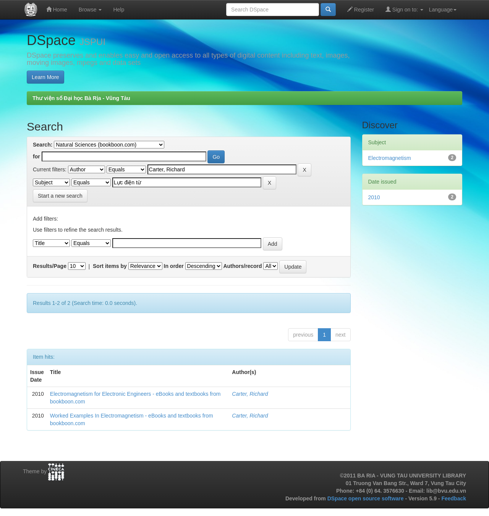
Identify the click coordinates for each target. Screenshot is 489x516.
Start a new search (60, 196)
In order (174, 266)
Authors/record (242, 266)
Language (443, 9)
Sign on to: (404, 9)
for (36, 156)
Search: (42, 145)
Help (118, 9)
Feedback (453, 498)
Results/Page (49, 266)
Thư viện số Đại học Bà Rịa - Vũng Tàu (81, 98)
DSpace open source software (366, 498)
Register (360, 9)
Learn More (45, 77)
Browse (90, 9)
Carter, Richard (250, 394)
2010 (374, 197)
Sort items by (110, 266)
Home (56, 9)
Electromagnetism (389, 158)
